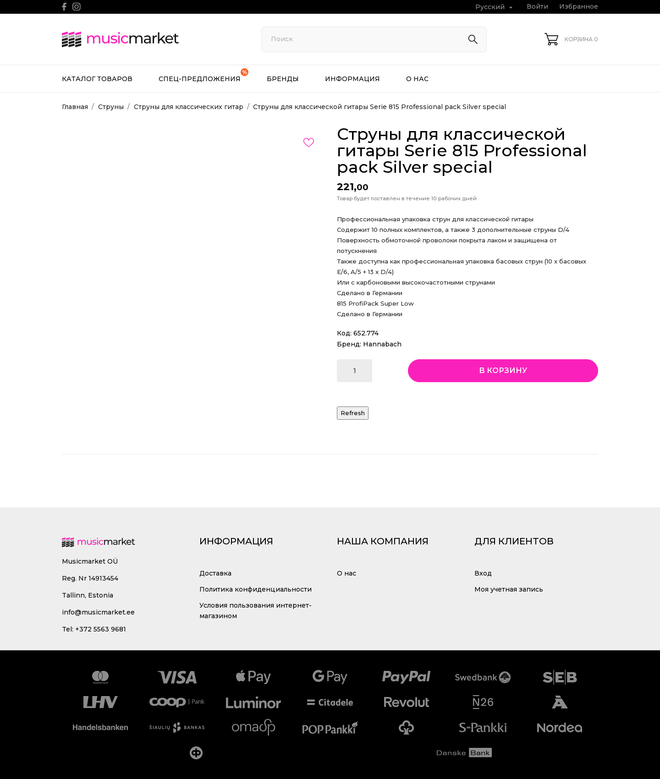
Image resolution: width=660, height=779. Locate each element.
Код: (344, 333)
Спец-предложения (203, 75)
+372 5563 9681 (100, 629)
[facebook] (64, 7)
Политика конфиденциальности (255, 589)
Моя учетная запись (508, 589)
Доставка (215, 573)
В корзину (503, 370)
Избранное (578, 6)
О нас (417, 79)
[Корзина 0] (571, 39)
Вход (483, 573)
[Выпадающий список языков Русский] (495, 7)
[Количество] (354, 370)
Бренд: (349, 344)
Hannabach (382, 344)
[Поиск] (374, 39)
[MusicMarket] (151, 39)
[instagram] (76, 7)
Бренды (283, 79)
